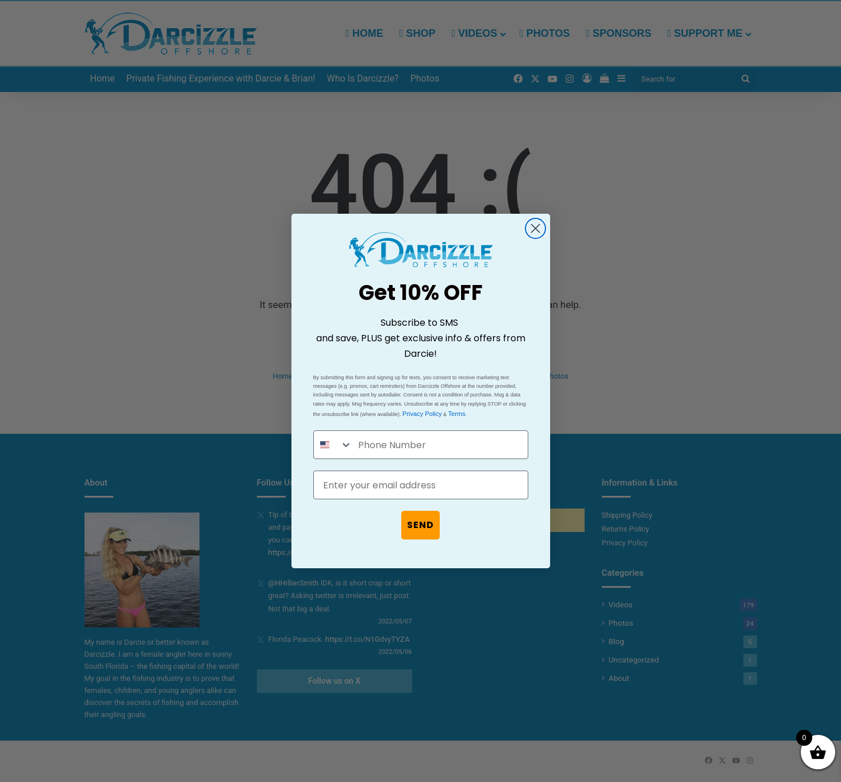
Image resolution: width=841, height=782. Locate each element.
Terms (457, 413)
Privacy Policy (421, 413)
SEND (420, 524)
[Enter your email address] (420, 485)
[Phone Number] (439, 445)
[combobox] (333, 445)
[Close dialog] (535, 228)
